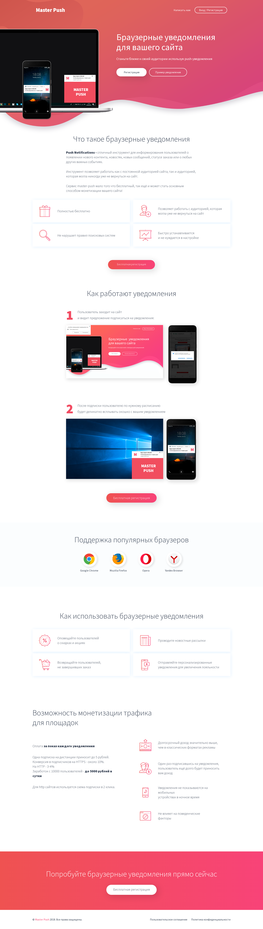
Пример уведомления (168, 72)
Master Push (50, 10)
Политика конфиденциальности (210, 919)
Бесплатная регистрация (131, 264)
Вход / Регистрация (211, 10)
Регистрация (131, 72)
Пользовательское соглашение (168, 919)
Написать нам (182, 10)
